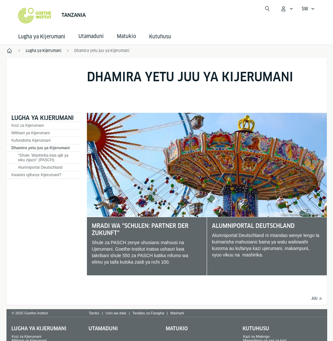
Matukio (177, 328)
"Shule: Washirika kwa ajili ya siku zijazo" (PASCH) (43, 157)
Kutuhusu (160, 36)
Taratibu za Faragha (148, 313)
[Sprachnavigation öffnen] (308, 9)
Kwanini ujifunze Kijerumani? (36, 175)
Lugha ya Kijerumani (41, 36)
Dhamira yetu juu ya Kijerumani (101, 50)
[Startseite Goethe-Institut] (34, 15)
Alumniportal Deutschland (40, 167)
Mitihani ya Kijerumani (30, 133)
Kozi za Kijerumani (27, 125)
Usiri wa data (115, 313)
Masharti (177, 313)
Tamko (94, 313)
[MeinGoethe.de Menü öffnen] (287, 8)
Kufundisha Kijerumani (30, 140)
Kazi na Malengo (256, 336)
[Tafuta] (267, 9)
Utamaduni (103, 328)
